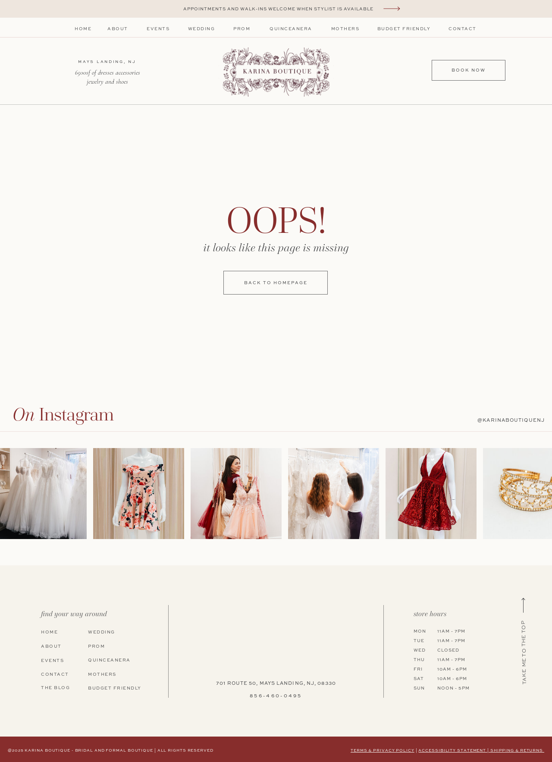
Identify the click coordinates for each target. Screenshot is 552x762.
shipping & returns (517, 751)
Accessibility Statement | (454, 751)
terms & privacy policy (382, 751)
